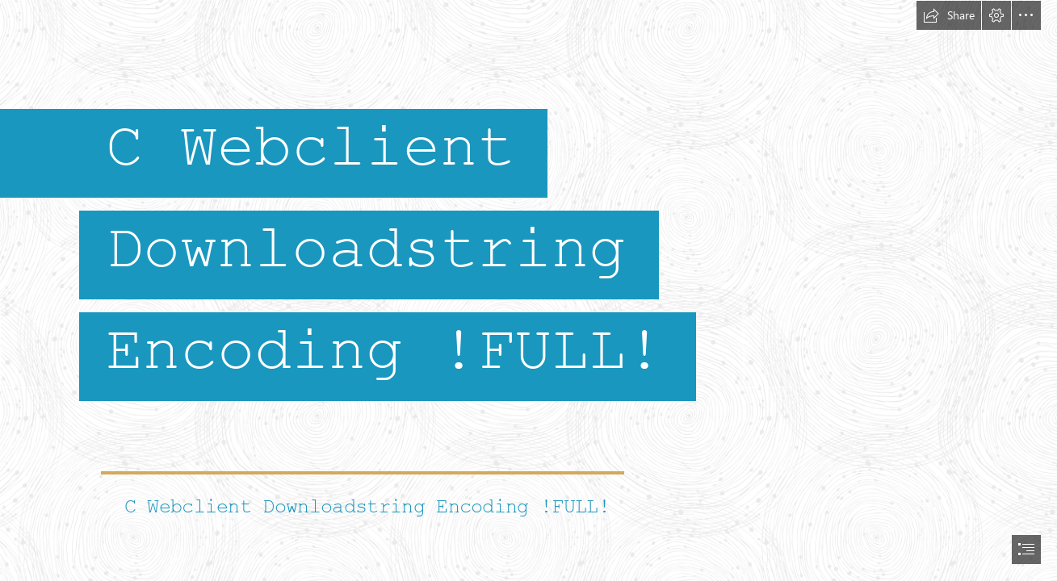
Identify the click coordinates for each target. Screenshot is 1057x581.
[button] (948, 15)
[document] (528, 290)
